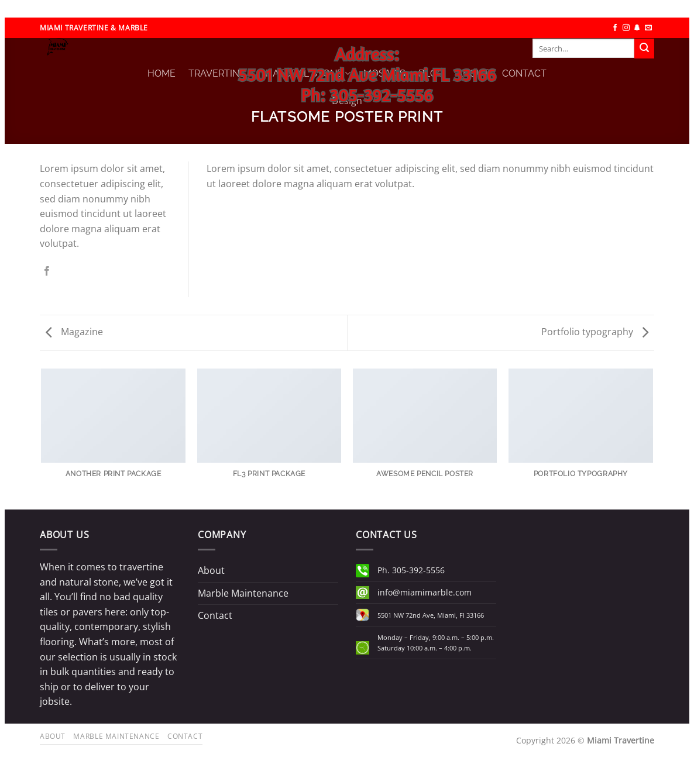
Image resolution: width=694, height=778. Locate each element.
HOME (161, 73)
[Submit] (644, 48)
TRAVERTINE (220, 73)
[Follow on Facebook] (615, 28)
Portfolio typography (594, 331)
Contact (215, 615)
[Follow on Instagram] (626, 28)
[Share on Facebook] (46, 271)
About (211, 570)
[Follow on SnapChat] (637, 28)
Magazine (74, 331)
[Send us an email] (648, 28)
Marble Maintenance (243, 593)
